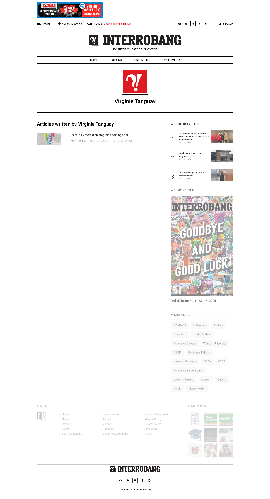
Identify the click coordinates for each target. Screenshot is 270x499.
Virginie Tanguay (78, 144)
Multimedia (172, 60)
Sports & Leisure (99, 144)
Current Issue (143, 60)
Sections (115, 60)
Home (94, 60)
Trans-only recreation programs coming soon (99, 139)
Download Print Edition (117, 23)
